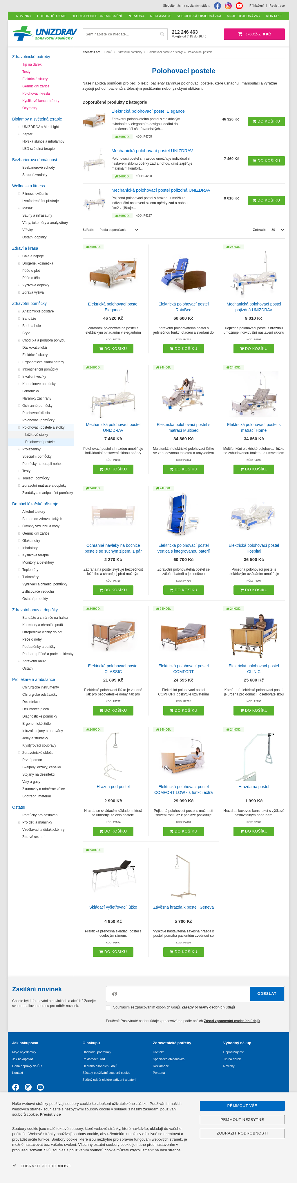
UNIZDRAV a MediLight (40, 127)
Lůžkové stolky (36, 435)
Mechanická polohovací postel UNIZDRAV (152, 150)
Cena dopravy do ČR (27, 1066)
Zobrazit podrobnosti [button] (42, 1166)
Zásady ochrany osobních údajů (208, 1007)
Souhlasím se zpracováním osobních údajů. (170, 1007)
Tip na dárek (31, 64)
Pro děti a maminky (37, 822)
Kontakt (17, 1072)
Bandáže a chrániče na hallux (45, 618)
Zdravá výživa (33, 292)
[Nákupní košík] (254, 34)
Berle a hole (31, 326)
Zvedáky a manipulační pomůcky (47, 493)
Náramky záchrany (36, 398)
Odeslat (266, 993)
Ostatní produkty (35, 599)
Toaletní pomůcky (35, 478)
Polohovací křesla (36, 93)
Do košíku (266, 121)
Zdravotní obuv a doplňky (35, 609)
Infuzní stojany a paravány (42, 731)
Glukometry (31, 541)
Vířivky (27, 230)
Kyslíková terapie (35, 555)
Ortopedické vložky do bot (42, 632)
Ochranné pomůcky (37, 406)
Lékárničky (30, 391)
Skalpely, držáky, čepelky (41, 767)
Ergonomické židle (36, 724)
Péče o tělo (31, 278)
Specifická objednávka (168, 1059)
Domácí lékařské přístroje (35, 503)
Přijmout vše (242, 1105)
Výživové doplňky (35, 285)
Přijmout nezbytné (242, 1119)
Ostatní (28, 668)
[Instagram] (228, 6)
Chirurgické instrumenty (40, 687)
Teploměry (30, 570)
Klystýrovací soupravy (39, 745)
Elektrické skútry (35, 79)
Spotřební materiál (36, 796)
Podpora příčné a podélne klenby (47, 654)
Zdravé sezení (33, 837)
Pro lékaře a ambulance (33, 679)
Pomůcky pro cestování (40, 815)
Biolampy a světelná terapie (37, 119)
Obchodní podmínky (97, 1052)
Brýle (26, 333)
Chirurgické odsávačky (39, 695)
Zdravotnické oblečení (39, 753)
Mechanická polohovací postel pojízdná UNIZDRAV (161, 190)
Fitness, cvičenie (35, 194)
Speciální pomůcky (37, 456)
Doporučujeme (233, 1052)
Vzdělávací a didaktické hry (43, 830)
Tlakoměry (30, 577)
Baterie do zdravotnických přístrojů (42, 520)
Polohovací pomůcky (38, 420)
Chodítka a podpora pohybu (43, 340)
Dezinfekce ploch (35, 709)
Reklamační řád (94, 1059)
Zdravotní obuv (34, 661)
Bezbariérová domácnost (34, 159)
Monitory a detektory (38, 562)
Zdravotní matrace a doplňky (44, 485)
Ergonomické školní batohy (43, 362)
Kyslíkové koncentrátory (40, 101)
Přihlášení (256, 5)
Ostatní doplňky (34, 237)
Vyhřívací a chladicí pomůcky (44, 584)
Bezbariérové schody (38, 168)
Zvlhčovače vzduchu (38, 591)
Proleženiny (31, 449)
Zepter (27, 134)
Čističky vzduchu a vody (40, 526)
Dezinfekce (30, 702)
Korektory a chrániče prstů (42, 625)
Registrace (277, 5)
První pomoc (32, 760)
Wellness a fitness (28, 186)
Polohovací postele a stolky (43, 427)
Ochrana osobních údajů (100, 1066)
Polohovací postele (40, 442)
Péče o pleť (31, 271)
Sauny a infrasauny (37, 215)
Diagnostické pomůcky (39, 716)
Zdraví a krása (25, 248)
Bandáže (29, 319)
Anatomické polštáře (38, 311)
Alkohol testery (33, 512)
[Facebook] (217, 6)
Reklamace (161, 1066)
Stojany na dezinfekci (38, 774)
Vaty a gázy (31, 782)
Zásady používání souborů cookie (107, 1072)
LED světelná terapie (38, 149)
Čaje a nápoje (33, 256)
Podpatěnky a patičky (38, 647)
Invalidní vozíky (34, 377)
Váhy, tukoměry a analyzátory (45, 223)
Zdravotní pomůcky (29, 303)
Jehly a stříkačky (35, 738)
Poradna (159, 1072)
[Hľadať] (162, 34)
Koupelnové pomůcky (39, 384)
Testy (26, 72)
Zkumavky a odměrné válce (43, 789)
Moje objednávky (24, 1052)
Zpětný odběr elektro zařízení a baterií (110, 1079)
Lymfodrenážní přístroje (40, 201)
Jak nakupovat (22, 1059)
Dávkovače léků (34, 348)
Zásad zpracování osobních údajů (232, 1021)
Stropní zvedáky (34, 175)
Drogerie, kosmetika (37, 263)
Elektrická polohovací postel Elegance (148, 111)
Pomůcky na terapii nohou (42, 464)
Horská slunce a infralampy (43, 141)
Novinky (229, 1066)
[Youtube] (239, 6)
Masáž (27, 208)
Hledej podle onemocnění (97, 16)
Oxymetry (29, 108)
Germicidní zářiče (35, 86)
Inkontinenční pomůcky (40, 369)
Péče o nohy (32, 639)
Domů (108, 52)
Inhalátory (30, 548)
